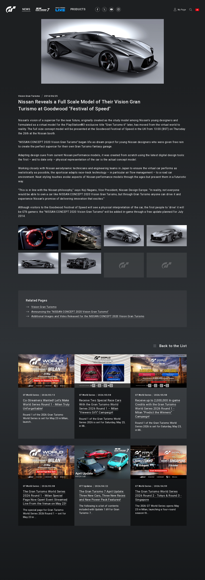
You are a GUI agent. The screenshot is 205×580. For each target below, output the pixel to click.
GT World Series (31, 395)
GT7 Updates (85, 486)
